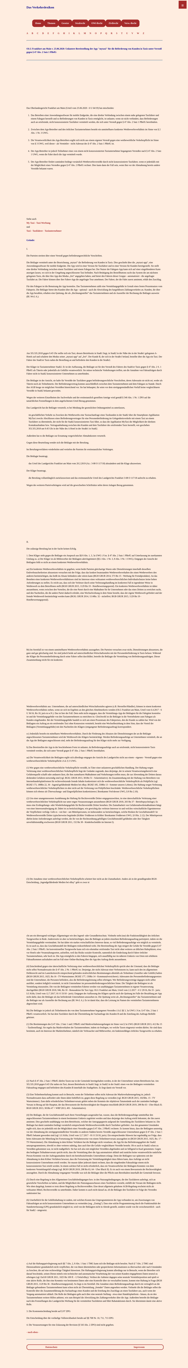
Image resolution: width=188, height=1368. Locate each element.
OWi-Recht (96, 23)
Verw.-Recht (130, 23)
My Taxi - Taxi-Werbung (39, 223)
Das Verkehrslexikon (40, 7)
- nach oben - (33, 1332)
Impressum (139, 1347)
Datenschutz (51, 1347)
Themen (51, 23)
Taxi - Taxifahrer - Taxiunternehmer (44, 231)
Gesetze (65, 23)
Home (38, 23)
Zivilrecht (113, 23)
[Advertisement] (95, 82)
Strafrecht (80, 23)
